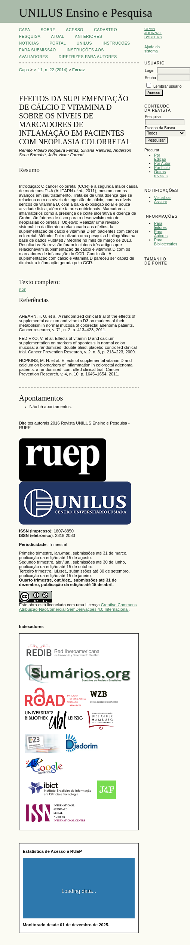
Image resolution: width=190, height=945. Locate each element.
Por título (162, 168)
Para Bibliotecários (165, 242)
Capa (24, 30)
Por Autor (162, 163)
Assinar (160, 202)
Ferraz (78, 69)
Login (149, 71)
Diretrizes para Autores (88, 57)
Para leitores (160, 225)
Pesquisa (29, 36)
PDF (22, 289)
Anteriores (88, 36)
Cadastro (105, 30)
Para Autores (161, 234)
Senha (150, 78)
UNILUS (84, 43)
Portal (57, 43)
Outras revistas (161, 174)
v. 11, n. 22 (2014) (50, 69)
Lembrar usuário (167, 86)
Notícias (29, 43)
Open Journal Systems (153, 33)
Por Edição (160, 157)
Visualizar (162, 198)
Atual (57, 36)
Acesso (74, 30)
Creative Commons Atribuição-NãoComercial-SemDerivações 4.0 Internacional (78, 607)
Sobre (48, 30)
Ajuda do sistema (152, 49)
